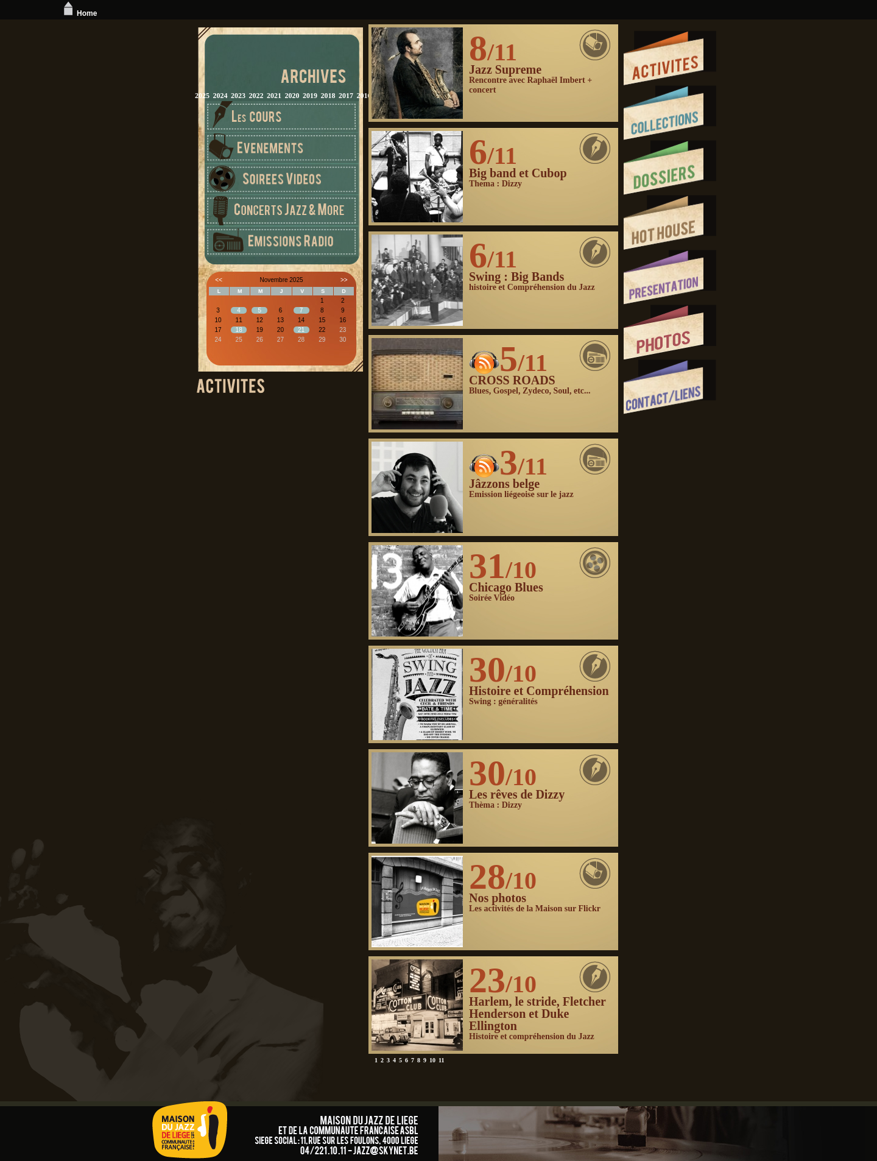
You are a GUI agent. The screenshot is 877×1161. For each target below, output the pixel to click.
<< (218, 280)
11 (441, 1060)
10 (432, 1060)
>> (344, 280)
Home (79, 13)
